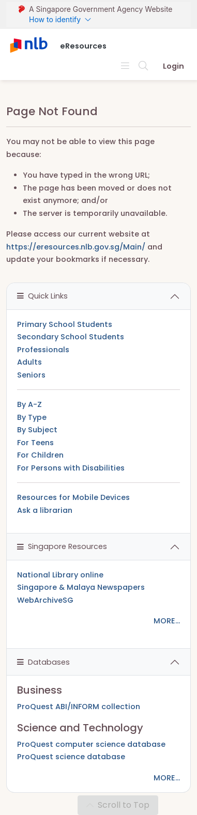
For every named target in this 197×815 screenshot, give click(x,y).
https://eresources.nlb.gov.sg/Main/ (75, 247)
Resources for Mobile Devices (73, 497)
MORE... (167, 621)
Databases (43, 662)
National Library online (60, 575)
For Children (40, 455)
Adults (29, 362)
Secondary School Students (70, 337)
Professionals (43, 349)
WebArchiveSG (45, 600)
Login (173, 66)
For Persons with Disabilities (71, 468)
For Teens (35, 442)
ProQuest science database (71, 756)
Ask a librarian (44, 510)
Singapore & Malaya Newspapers (81, 587)
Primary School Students (64, 324)
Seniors (31, 375)
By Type (32, 417)
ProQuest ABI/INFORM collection (78, 706)
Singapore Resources (62, 546)
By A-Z (29, 404)
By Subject (37, 430)
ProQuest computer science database (91, 744)
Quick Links (42, 296)
